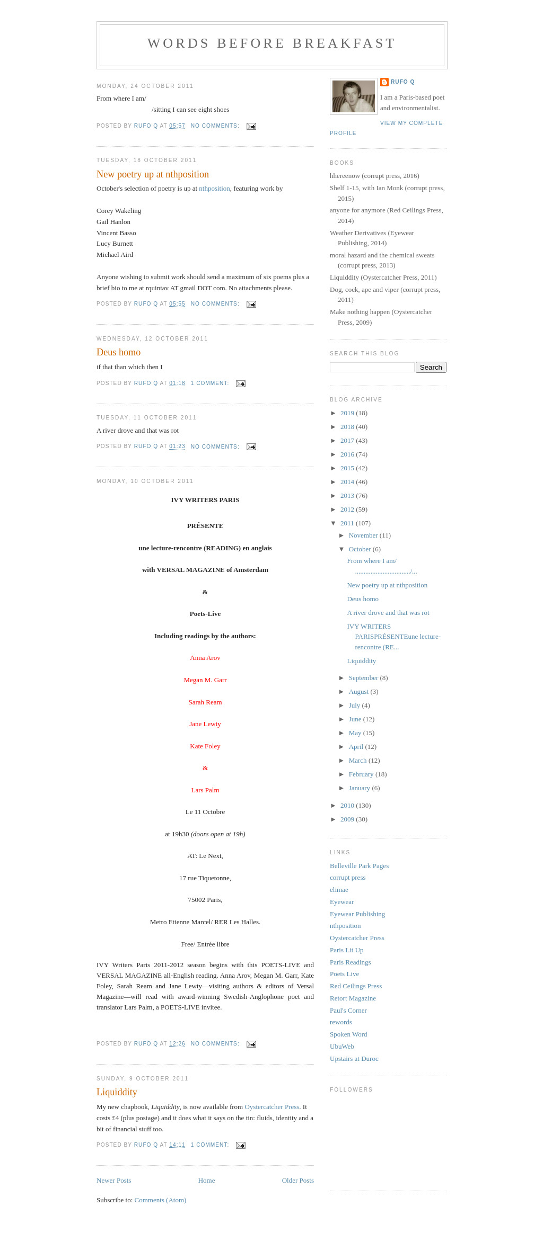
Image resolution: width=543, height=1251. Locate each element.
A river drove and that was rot (388, 612)
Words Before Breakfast (272, 43)
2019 (348, 413)
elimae (339, 889)
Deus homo (119, 352)
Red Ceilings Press (356, 986)
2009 (348, 819)
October (361, 549)
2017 (348, 440)
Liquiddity (117, 1092)
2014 (348, 482)
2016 (348, 454)
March (359, 760)
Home (206, 1180)
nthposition (214, 188)
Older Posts (298, 1180)
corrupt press (348, 877)
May (356, 733)
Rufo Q (403, 82)
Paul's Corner (348, 1010)
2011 (348, 523)
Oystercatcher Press (271, 1107)
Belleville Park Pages (359, 866)
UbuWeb (342, 1046)
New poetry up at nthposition (153, 174)
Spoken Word (348, 1034)
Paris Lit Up (347, 950)
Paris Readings (350, 962)
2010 (348, 805)
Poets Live (344, 974)
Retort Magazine (353, 998)
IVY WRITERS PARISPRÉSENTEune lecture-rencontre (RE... (394, 636)
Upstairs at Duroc (354, 1058)
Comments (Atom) (161, 1200)
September (364, 678)
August (360, 691)
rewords (341, 1022)
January (360, 788)
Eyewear (342, 902)
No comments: (216, 126)
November (364, 535)
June (356, 719)
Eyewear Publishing (357, 914)
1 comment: (211, 383)
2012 (348, 509)
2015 (348, 468)
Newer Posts (114, 1180)
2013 (348, 495)
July (355, 705)
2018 (348, 427)
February (362, 774)
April (357, 746)
